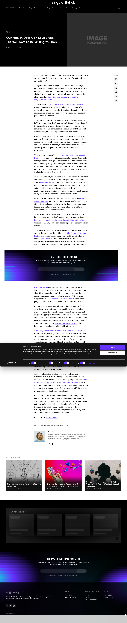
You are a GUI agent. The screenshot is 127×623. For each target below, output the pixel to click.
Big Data (37, 425)
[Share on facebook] (116, 83)
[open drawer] (7, 4)
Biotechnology (27, 11)
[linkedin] (53, 444)
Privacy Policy (108, 595)
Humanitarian (64, 425)
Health (56, 425)
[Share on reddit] (116, 92)
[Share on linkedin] (116, 88)
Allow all (112, 604)
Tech (81, 11)
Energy (74, 11)
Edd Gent (9, 48)
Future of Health (47, 425)
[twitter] (49, 444)
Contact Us (88, 595)
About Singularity (70, 597)
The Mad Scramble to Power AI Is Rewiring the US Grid (24, 485)
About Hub (68, 595)
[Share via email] (116, 96)
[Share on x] (116, 79)
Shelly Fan (49, 489)
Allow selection (112, 609)
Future (54, 11)
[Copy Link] (116, 100)
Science (61, 11)
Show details (92, 619)
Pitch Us (87, 597)
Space (68, 11)
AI (19, 11)
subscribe (117, 4)
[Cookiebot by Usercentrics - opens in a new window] (11, 619)
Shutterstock (52, 417)
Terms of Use (108, 597)
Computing (46, 11)
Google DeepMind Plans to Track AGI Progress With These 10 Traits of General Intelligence (102, 484)
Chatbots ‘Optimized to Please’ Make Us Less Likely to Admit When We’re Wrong (62, 485)
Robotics (37, 11)
